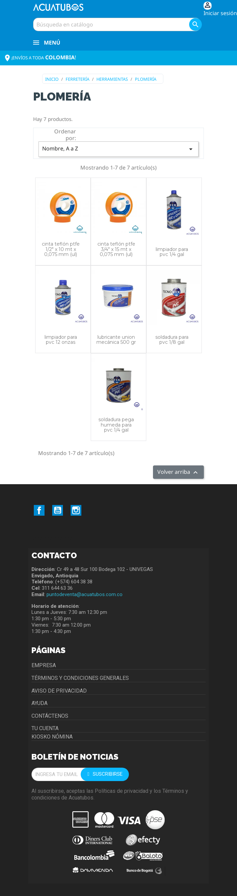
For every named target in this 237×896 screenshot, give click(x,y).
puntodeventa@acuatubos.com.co (85, 594)
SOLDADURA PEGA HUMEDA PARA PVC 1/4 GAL (116, 425)
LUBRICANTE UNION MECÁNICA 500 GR (116, 339)
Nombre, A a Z (118, 149)
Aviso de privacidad (59, 691)
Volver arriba (178, 472)
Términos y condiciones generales (80, 678)
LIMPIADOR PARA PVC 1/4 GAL (172, 251)
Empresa (43, 665)
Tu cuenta (45, 728)
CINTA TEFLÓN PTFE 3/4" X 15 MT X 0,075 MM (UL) (116, 249)
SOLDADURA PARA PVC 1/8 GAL (171, 339)
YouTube (57, 510)
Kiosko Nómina (52, 736)
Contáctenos (49, 716)
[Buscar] (117, 24)
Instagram (76, 510)
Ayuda (39, 703)
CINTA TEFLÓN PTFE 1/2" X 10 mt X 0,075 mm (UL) (61, 249)
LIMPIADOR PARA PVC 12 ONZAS (61, 339)
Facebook (39, 510)
